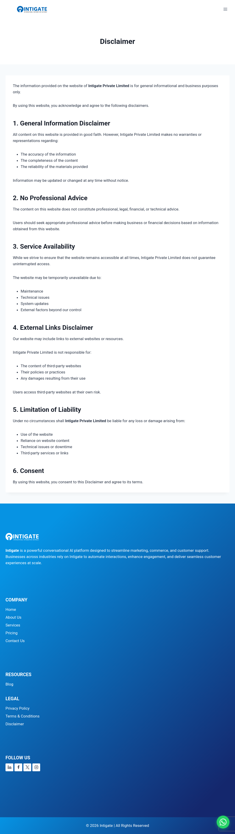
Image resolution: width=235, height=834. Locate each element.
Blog (9, 684)
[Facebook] (18, 767)
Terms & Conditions (22, 716)
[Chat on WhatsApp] (223, 822)
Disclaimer (15, 724)
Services (13, 625)
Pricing (12, 633)
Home (11, 609)
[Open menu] (225, 9)
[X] (27, 767)
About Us (13, 617)
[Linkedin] (9, 767)
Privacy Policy (18, 708)
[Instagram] (36, 767)
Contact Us (15, 640)
